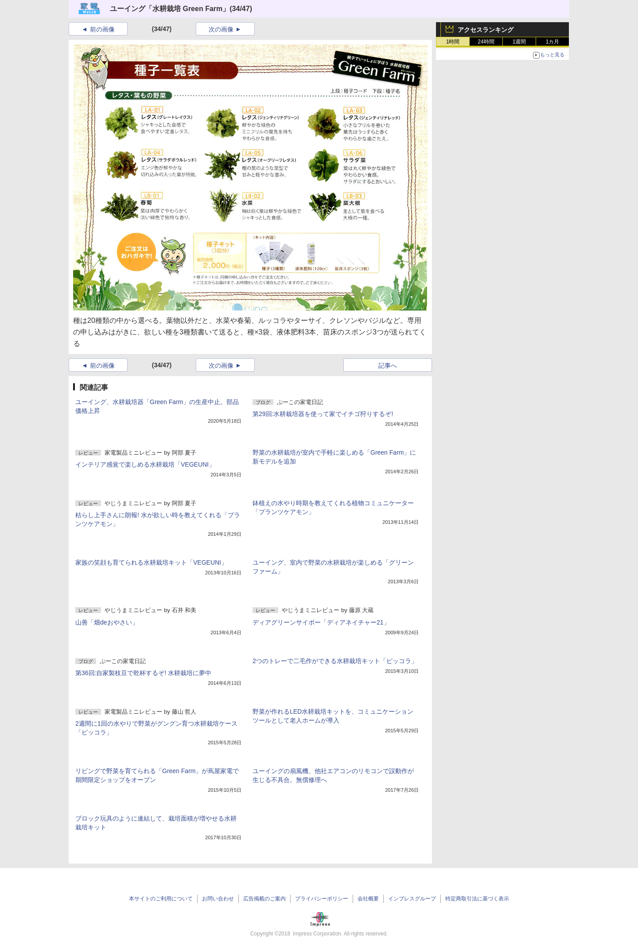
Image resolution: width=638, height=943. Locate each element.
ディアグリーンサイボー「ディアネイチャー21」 (321, 622)
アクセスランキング (486, 29)
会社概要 (368, 899)
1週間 (519, 42)
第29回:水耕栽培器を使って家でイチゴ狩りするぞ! (323, 413)
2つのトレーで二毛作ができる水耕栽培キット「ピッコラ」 (335, 660)
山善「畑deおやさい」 (106, 622)
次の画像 (221, 29)
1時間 (453, 42)
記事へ (387, 365)
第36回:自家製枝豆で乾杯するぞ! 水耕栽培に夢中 (143, 672)
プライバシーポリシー (321, 899)
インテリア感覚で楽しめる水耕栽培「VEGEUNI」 (145, 464)
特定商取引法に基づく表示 (477, 899)
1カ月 (553, 42)
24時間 (486, 42)
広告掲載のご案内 (264, 899)
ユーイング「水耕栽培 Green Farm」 (170, 8)
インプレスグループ (412, 899)
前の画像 (102, 29)
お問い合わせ (218, 899)
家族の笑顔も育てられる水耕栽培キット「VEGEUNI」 (151, 562)
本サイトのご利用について (161, 899)
